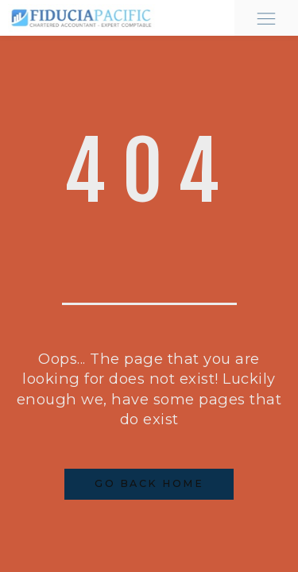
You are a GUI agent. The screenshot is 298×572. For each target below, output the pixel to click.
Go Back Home (149, 483)
